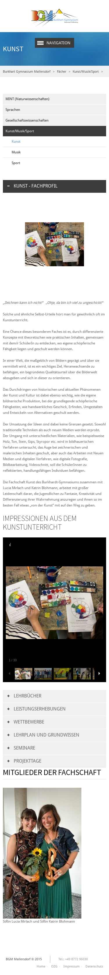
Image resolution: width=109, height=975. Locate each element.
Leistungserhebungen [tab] (40, 709)
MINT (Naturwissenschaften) (27, 99)
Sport (16, 163)
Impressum (71, 966)
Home (41, 966)
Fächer (61, 72)
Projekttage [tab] (27, 761)
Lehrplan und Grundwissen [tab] (46, 735)
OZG (54, 966)
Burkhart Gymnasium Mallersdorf (27, 72)
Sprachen (13, 110)
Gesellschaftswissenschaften (27, 120)
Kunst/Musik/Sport (86, 72)
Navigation (58, 43)
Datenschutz (94, 966)
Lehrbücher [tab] (27, 696)
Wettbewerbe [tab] (29, 722)
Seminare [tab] (24, 748)
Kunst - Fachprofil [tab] (36, 186)
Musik (16, 152)
